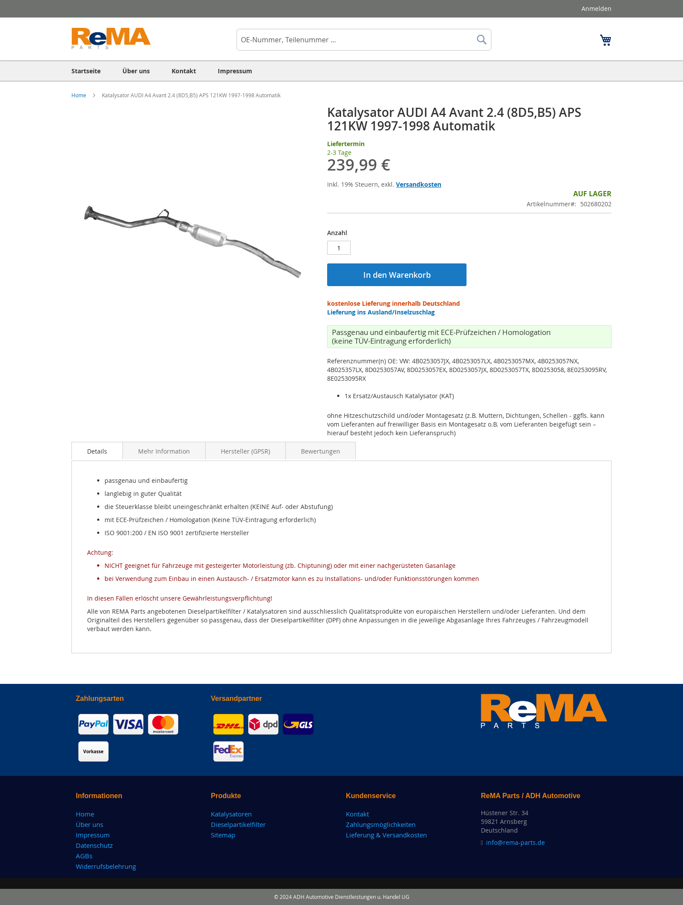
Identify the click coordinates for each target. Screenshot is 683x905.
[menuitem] (86, 71)
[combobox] (364, 40)
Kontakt (357, 813)
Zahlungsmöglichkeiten (381, 824)
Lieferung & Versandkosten (386, 834)
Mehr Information (164, 451)
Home (79, 95)
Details (97, 451)
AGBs (84, 855)
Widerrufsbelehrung (106, 866)
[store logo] (111, 38)
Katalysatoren (231, 813)
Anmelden (597, 8)
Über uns (89, 824)
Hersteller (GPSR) (245, 451)
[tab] (97, 450)
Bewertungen (320, 451)
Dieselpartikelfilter (238, 824)
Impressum (93, 834)
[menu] (341, 71)
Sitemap (223, 834)
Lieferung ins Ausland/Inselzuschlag (381, 312)
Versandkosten (418, 184)
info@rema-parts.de (515, 842)
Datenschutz (94, 845)
